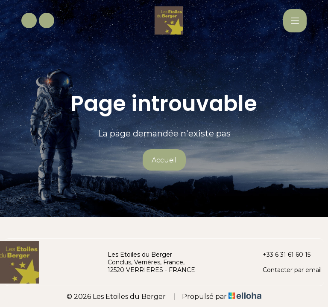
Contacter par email (287, 270)
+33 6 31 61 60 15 (281, 254)
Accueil (164, 160)
